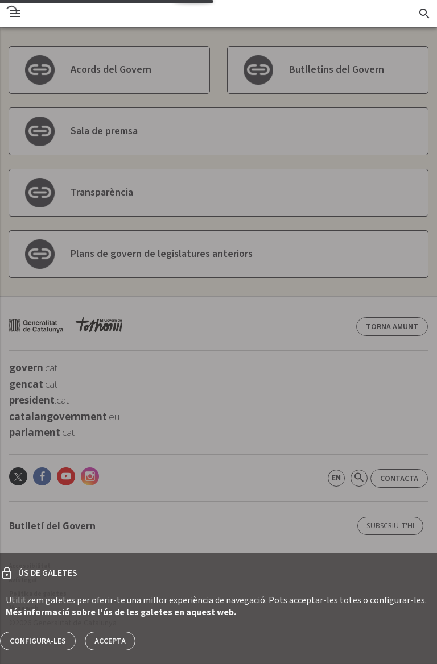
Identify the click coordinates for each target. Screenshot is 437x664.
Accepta (110, 641)
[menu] (14, 13)
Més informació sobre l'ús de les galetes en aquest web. (121, 612)
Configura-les (38, 641)
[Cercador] (424, 13)
